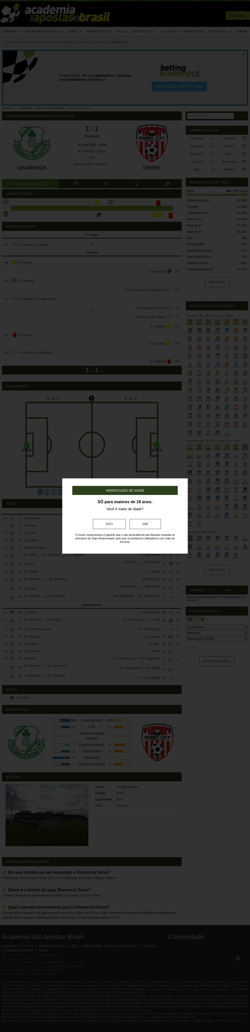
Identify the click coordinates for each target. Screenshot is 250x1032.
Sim (145, 524)
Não (109, 524)
